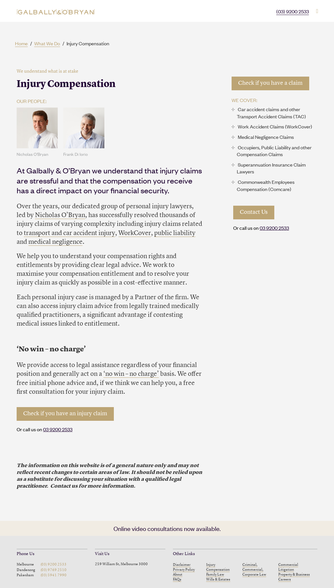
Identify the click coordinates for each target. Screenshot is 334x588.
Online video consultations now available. (167, 528)
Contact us (64, 486)
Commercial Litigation (288, 567)
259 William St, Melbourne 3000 (121, 564)
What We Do (47, 43)
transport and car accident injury (69, 233)
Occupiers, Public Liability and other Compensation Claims (274, 151)
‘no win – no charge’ (131, 374)
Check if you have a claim (270, 83)
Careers (284, 579)
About (177, 575)
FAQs (177, 579)
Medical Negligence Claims (266, 136)
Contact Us (254, 212)
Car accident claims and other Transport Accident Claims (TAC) (271, 113)
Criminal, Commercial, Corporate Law (254, 570)
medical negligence (55, 242)
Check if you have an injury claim (65, 414)
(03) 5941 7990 (53, 575)
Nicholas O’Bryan (60, 215)
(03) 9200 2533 (292, 11)
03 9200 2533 (57, 429)
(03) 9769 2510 (53, 570)
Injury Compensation (218, 567)
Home (21, 43)
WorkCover (134, 233)
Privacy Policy (184, 570)
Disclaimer (181, 565)
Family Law (215, 575)
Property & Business (294, 575)
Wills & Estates (218, 579)
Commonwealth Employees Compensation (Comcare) (266, 185)
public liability (174, 233)
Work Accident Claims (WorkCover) (275, 126)
